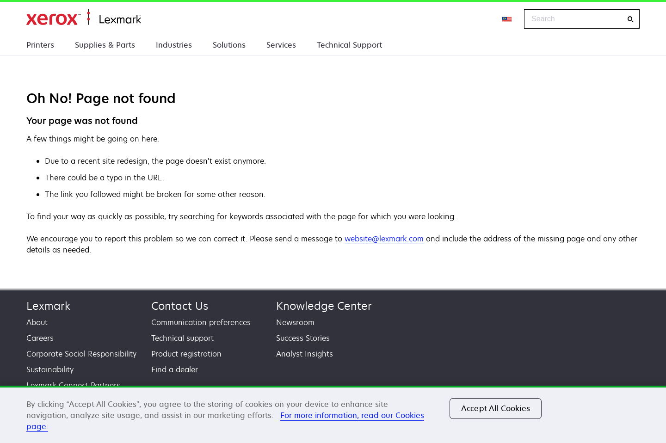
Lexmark (48, 306)
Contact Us (179, 306)
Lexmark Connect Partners (73, 385)
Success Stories (303, 338)
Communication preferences (201, 322)
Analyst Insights (304, 354)
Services (281, 45)
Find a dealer (174, 369)
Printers (40, 45)
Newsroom (295, 322)
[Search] (630, 19)
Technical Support (349, 45)
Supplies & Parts (105, 45)
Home (83, 17)
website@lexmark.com (384, 239)
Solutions (229, 45)
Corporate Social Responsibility (81, 354)
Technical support (182, 338)
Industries (174, 45)
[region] (333, 414)
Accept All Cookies (495, 408)
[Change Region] (507, 19)
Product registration (186, 354)
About (37, 322)
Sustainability (50, 369)
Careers (40, 338)
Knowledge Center (324, 306)
